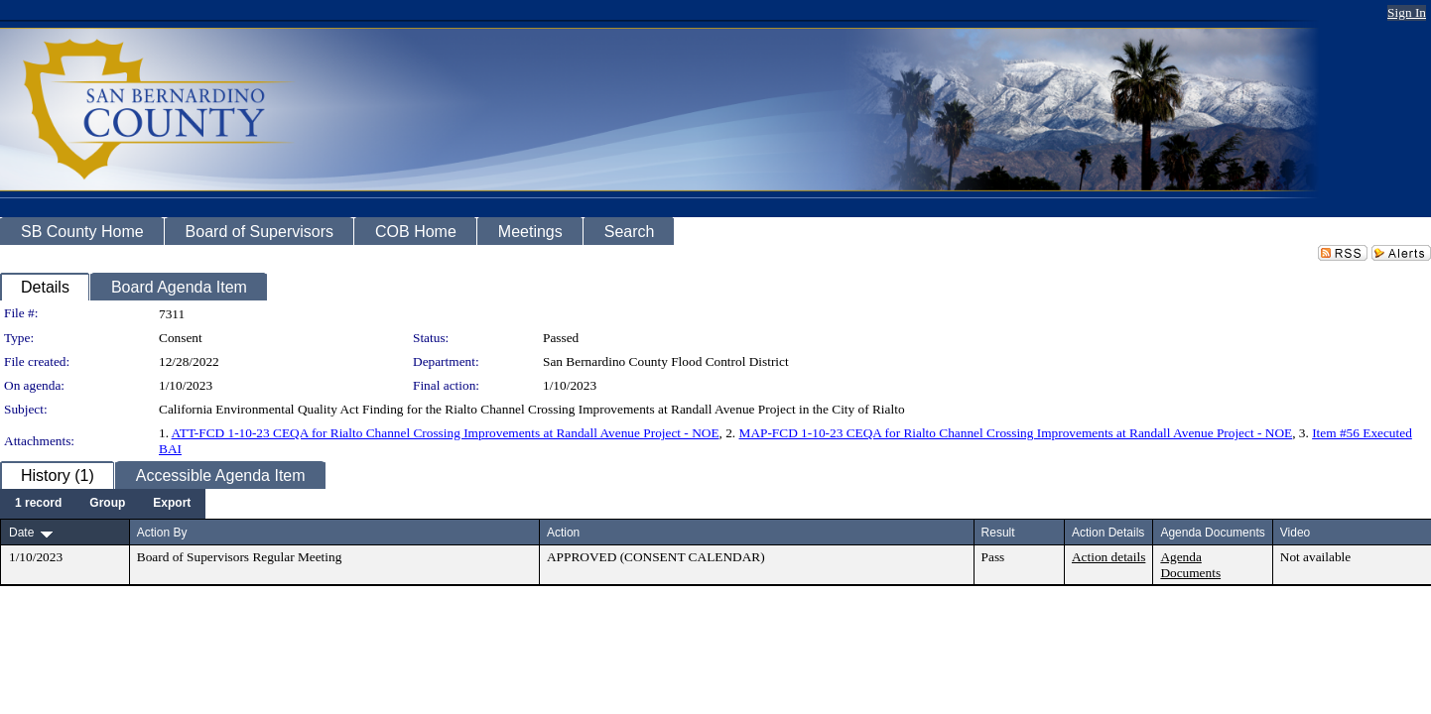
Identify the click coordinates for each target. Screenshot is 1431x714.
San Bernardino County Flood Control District (666, 361)
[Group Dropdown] (107, 504)
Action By (162, 532)
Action (563, 532)
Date (21, 532)
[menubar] (102, 504)
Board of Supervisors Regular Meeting (239, 556)
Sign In (1406, 12)
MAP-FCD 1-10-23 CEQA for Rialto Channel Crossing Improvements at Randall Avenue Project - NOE (1016, 432)
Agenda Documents (1190, 564)
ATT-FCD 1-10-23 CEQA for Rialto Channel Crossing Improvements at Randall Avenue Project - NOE (445, 432)
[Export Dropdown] (171, 504)
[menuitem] (38, 504)
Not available (1315, 556)
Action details (1108, 556)
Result (998, 532)
